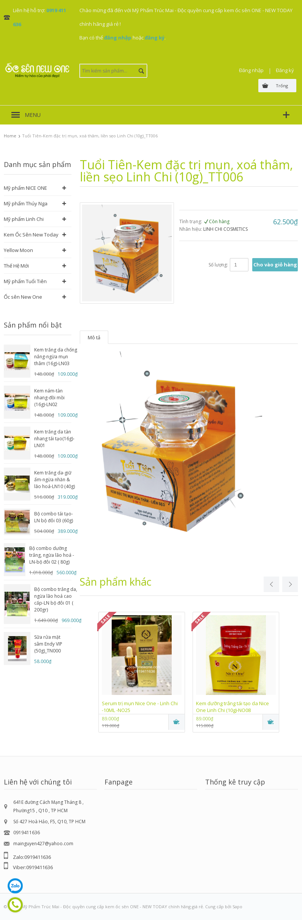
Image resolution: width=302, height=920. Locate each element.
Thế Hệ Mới (16, 265)
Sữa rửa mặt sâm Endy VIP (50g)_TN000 (48, 644)
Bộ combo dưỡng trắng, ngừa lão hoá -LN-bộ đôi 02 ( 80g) (51, 555)
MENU (33, 114)
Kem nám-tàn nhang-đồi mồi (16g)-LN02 (49, 398)
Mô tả (94, 337)
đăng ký (154, 37)
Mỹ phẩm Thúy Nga (25, 203)
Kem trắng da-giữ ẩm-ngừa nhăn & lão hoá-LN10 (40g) (54, 479)
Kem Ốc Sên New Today (31, 234)
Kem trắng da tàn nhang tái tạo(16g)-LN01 (54, 438)
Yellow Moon (18, 250)
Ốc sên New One (23, 296)
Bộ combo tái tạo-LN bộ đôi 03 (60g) (53, 517)
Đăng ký (285, 70)
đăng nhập (117, 37)
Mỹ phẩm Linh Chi (24, 219)
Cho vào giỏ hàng (275, 264)
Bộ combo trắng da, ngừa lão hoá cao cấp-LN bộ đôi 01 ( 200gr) (55, 599)
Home (10, 136)
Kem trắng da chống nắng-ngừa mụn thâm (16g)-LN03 (55, 357)
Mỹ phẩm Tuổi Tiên (25, 281)
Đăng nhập (251, 70)
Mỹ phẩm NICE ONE (25, 187)
